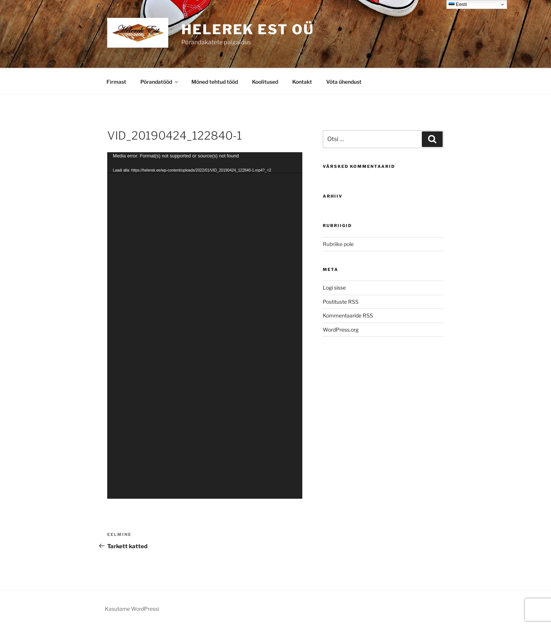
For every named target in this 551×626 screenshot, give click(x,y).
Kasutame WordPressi (132, 609)
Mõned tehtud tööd (214, 82)
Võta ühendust (344, 82)
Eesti (458, 4)
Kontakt (302, 82)
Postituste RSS (341, 301)
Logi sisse (334, 287)
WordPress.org (341, 329)
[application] (204, 325)
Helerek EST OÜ (247, 29)
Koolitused (265, 82)
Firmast (116, 82)
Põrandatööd (159, 82)
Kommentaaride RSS (348, 315)
